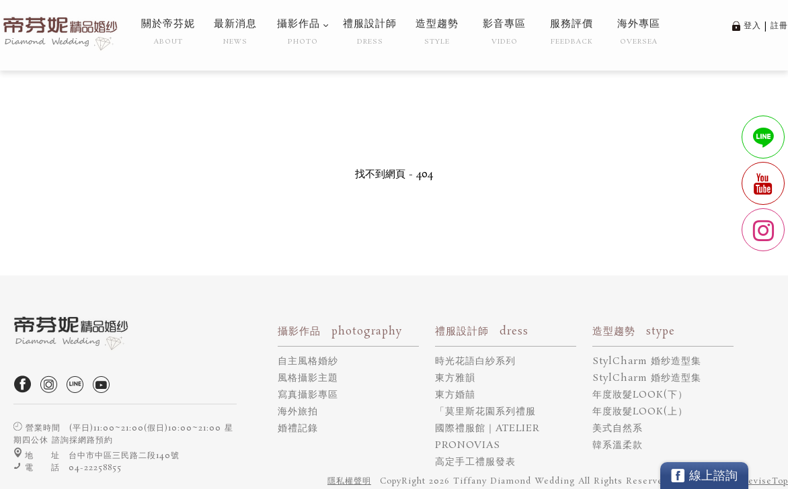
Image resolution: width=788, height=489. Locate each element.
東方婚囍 (455, 395)
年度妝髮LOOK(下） (640, 395)
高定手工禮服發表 (475, 462)
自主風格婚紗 (308, 361)
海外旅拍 (298, 411)
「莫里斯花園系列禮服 (485, 411)
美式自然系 (617, 428)
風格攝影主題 (308, 378)
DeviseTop (764, 481)
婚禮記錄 (298, 428)
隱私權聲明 (349, 481)
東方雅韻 (455, 378)
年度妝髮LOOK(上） (640, 411)
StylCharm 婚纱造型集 (646, 361)
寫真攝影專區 (308, 395)
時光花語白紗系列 (475, 361)
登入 (752, 26)
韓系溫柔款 (617, 445)
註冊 (779, 26)
